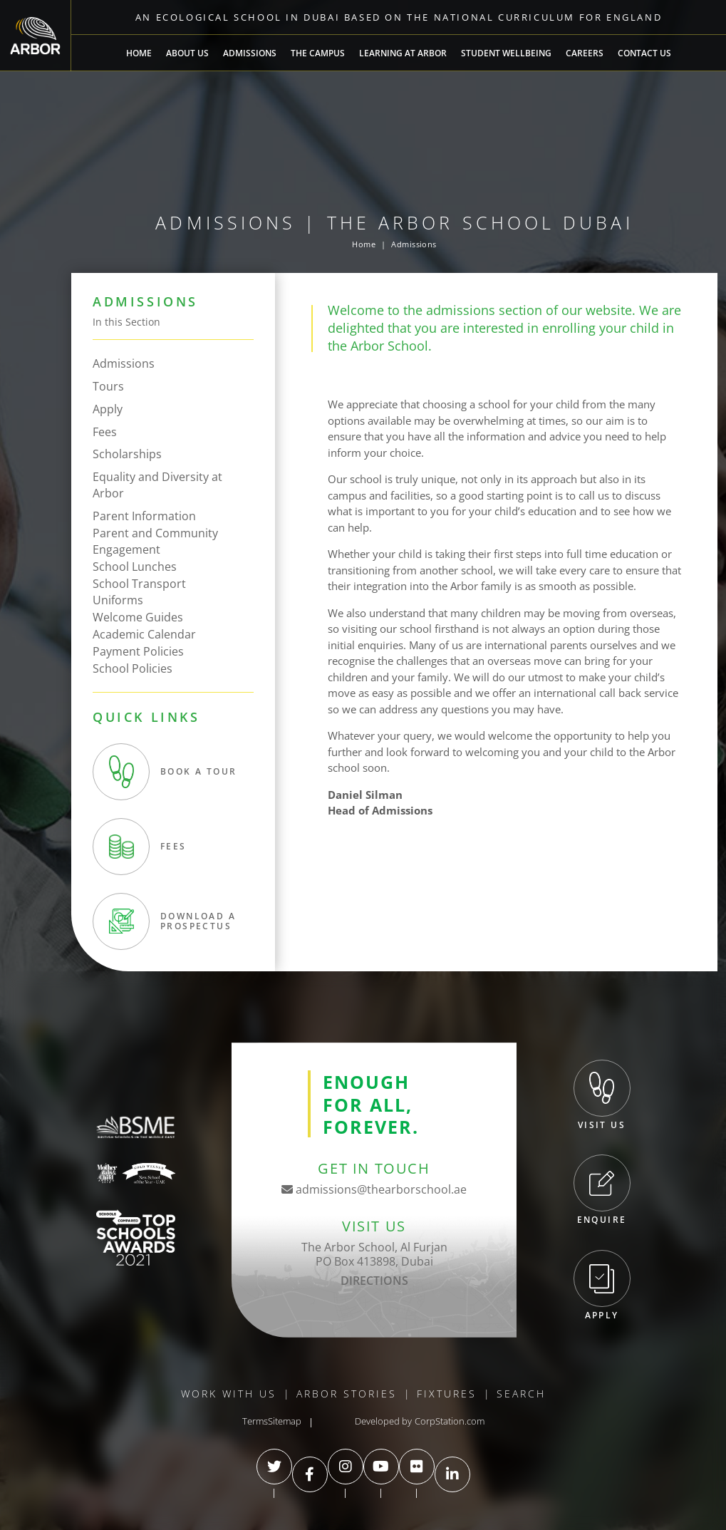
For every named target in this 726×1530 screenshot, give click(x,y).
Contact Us (644, 53)
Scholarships (127, 454)
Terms (255, 1421)
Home (139, 53)
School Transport (139, 583)
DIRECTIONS (374, 1280)
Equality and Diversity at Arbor (157, 485)
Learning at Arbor (403, 53)
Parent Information (144, 516)
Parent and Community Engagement (155, 541)
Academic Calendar (144, 634)
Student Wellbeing (506, 53)
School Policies (132, 668)
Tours (108, 386)
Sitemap (284, 1421)
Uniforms (118, 600)
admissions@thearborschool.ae (374, 1189)
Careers (584, 53)
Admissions (249, 53)
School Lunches (135, 566)
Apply (108, 409)
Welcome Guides (138, 617)
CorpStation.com (449, 1421)
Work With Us (228, 1393)
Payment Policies (138, 651)
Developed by (383, 1421)
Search (521, 1393)
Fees (105, 432)
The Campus (318, 53)
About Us (187, 53)
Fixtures (447, 1393)
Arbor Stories (346, 1393)
